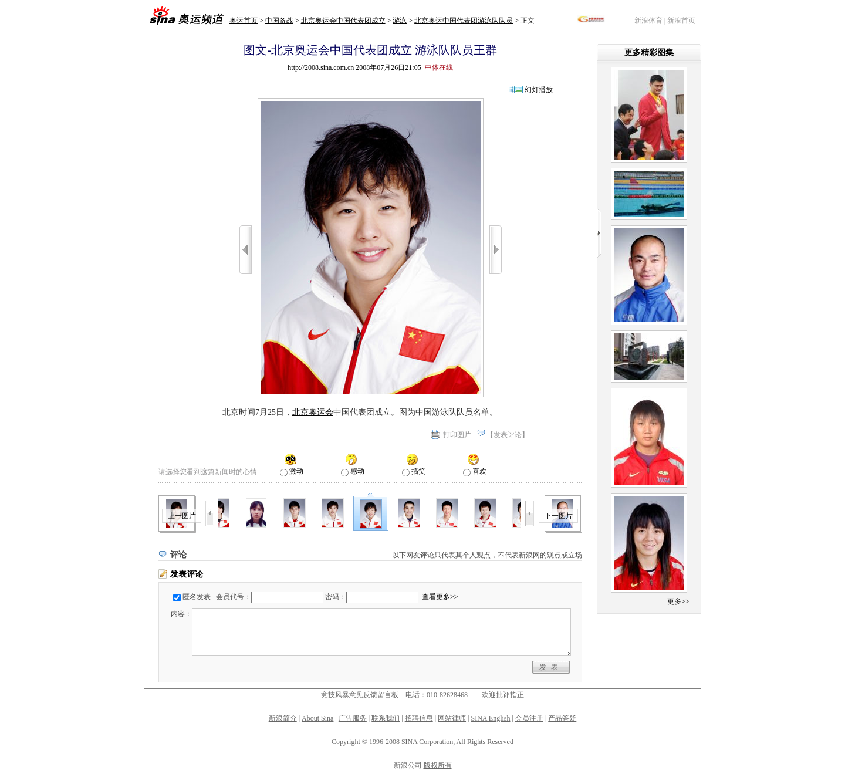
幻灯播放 (539, 90)
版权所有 (438, 765)
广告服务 (353, 718)
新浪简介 (283, 718)
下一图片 (559, 516)
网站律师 (452, 718)
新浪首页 (681, 20)
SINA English (490, 718)
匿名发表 (196, 597)
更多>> (678, 601)
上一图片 (182, 516)
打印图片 (457, 435)
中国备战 (279, 20)
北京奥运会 (312, 412)
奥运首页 (243, 20)
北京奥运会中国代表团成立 (343, 20)
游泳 (400, 20)
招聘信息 (419, 718)
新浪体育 (648, 20)
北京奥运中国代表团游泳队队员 (463, 20)
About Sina (317, 718)
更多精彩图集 (649, 52)
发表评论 (508, 435)
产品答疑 (562, 718)
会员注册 (529, 718)
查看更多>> (440, 597)
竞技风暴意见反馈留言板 (359, 695)
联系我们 (385, 718)
